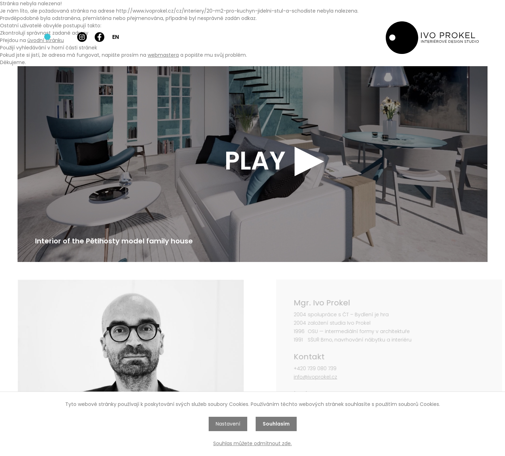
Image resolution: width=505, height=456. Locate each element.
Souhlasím (276, 423)
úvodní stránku (45, 40)
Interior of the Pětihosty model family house (114, 241)
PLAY (254, 161)
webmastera (163, 54)
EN (115, 37)
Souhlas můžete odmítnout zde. (252, 443)
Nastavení (228, 423)
